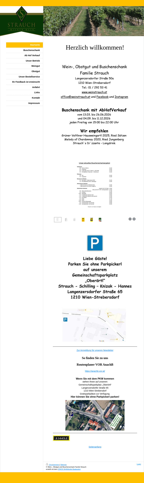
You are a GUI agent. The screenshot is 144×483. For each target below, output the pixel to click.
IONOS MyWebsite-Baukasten (69, 469)
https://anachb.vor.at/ (95, 371)
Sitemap (63, 465)
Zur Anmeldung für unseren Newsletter (95, 350)
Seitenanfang (95, 447)
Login (139, 464)
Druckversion (52, 465)
